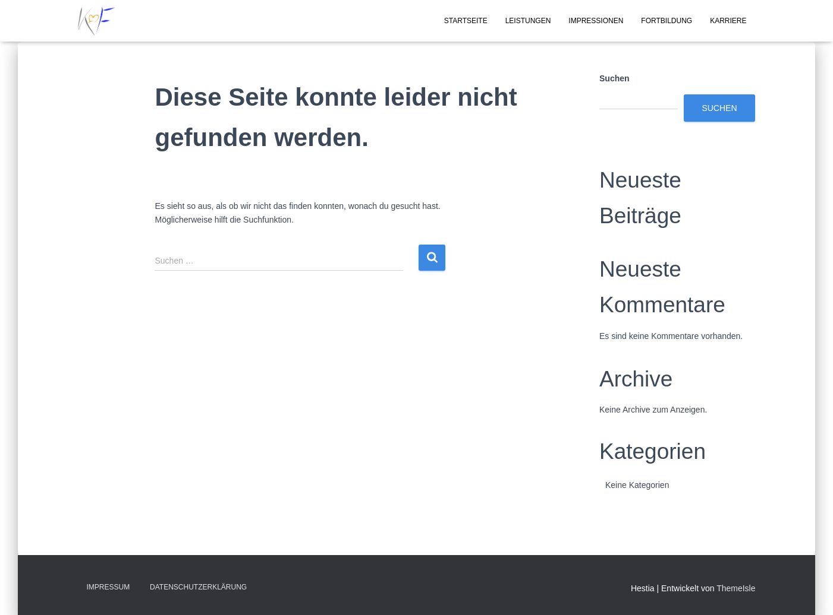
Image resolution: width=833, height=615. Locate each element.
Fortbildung (666, 21)
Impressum (108, 587)
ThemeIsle (735, 588)
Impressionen (595, 21)
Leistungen (528, 21)
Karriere (728, 21)
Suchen (614, 78)
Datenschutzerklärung (198, 587)
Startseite (466, 21)
